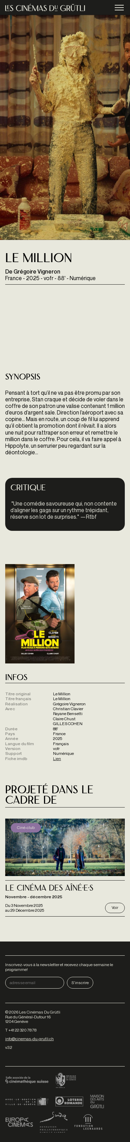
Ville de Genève (27, 1101)
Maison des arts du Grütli (97, 1101)
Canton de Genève (65, 1080)
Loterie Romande (69, 1101)
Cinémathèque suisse (27, 1080)
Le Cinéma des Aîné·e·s (49, 889)
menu (119, 8)
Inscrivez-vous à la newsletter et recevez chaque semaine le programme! (59, 966)
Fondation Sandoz (54, 1122)
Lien (57, 758)
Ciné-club (26, 827)
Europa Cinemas (19, 1122)
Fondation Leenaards (88, 1122)
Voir (115, 907)
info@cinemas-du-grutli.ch (29, 1038)
